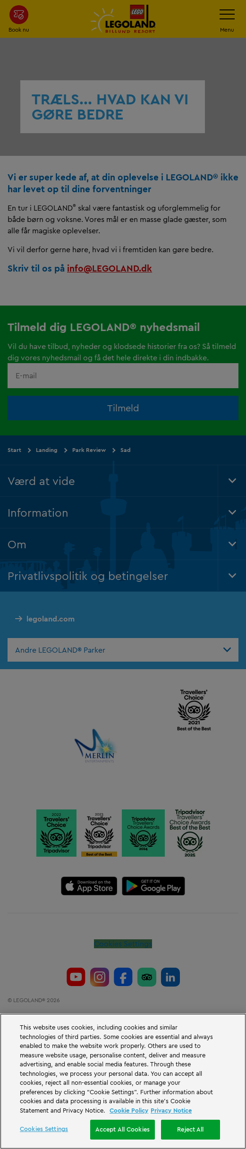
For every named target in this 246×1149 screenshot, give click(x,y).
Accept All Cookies (122, 1129)
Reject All (190, 1129)
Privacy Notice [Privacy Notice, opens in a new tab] (171, 1110)
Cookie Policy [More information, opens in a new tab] (129, 1110)
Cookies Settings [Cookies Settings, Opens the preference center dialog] (44, 1128)
